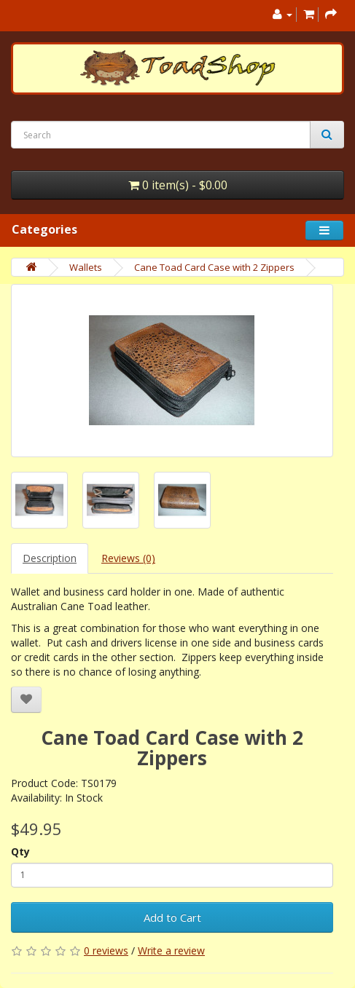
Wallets (85, 267)
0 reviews (106, 950)
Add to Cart (172, 917)
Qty (20, 851)
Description (50, 558)
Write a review (171, 950)
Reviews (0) (128, 558)
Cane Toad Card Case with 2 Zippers (214, 267)
